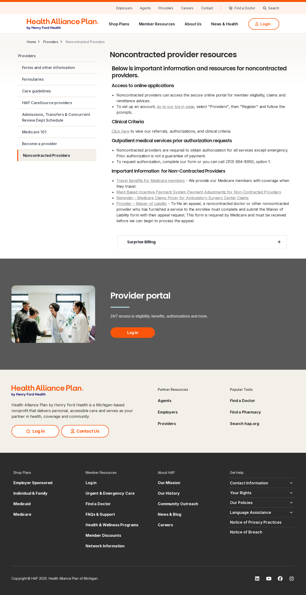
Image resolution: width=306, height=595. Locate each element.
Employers (168, 412)
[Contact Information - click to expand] (261, 483)
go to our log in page (175, 106)
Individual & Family (30, 493)
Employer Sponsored (32, 482)
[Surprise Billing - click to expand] (202, 242)
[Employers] (124, 8)
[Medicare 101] (56, 132)
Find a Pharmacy (245, 412)
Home (31, 42)
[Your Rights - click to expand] (261, 493)
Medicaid (22, 503)
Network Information (105, 546)
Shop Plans (119, 24)
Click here (121, 131)
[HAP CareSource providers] (56, 102)
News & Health (224, 24)
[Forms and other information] (56, 67)
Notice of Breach (246, 532)
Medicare (22, 514)
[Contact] (207, 8)
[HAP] (62, 23)
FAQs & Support (100, 514)
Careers (165, 524)
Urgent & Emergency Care (110, 493)
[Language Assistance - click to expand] (261, 512)
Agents (164, 400)
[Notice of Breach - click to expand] (261, 532)
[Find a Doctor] (242, 8)
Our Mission (169, 482)
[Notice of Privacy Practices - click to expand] (261, 522)
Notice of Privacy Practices (256, 522)
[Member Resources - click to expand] (117, 472)
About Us (193, 24)
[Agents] (145, 8)
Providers (50, 42)
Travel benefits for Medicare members (150, 180)
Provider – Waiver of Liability (141, 203)
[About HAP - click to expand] (189, 472)
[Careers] (187, 8)
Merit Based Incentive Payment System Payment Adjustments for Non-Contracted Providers (198, 192)
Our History (169, 493)
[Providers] (166, 8)
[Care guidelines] (56, 91)
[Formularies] (56, 79)
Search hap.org (244, 423)
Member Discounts (103, 535)
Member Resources (157, 24)
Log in (132, 332)
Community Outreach (178, 503)
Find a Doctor (242, 400)
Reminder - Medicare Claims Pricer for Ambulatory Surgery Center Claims (182, 197)
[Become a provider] (56, 143)
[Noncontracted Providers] (56, 155)
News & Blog (169, 514)
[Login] (263, 24)
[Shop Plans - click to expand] (44, 472)
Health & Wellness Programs (112, 524)
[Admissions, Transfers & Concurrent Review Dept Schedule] (56, 117)
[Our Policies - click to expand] (261, 502)
